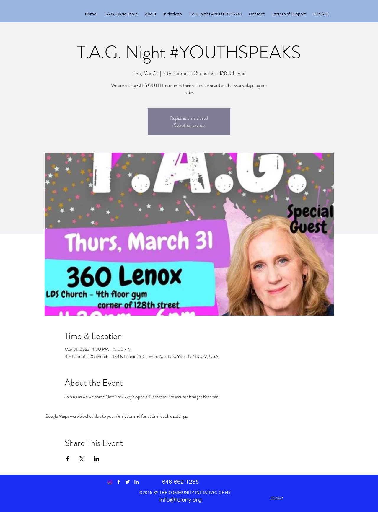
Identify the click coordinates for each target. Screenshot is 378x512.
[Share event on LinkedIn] (96, 458)
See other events (189, 125)
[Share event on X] (82, 458)
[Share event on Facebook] (67, 458)
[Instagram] (110, 482)
